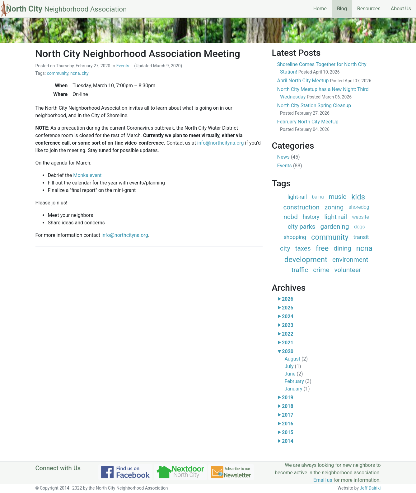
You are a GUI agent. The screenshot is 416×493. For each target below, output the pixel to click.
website (360, 217)
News (288, 157)
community (57, 73)
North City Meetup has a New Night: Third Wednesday (323, 93)
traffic (300, 270)
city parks (301, 226)
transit (361, 237)
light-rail (297, 197)
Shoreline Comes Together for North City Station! (322, 68)
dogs (359, 227)
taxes (303, 248)
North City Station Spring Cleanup (314, 109)
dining (342, 248)
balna (318, 197)
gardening (334, 226)
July (293, 366)
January (297, 389)
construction (301, 207)
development (305, 259)
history (311, 217)
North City (66, 8)
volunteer (347, 270)
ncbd (290, 217)
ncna (75, 73)
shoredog (359, 207)
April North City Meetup (324, 81)
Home (320, 9)
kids (358, 197)
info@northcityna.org (220, 143)
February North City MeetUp (308, 125)
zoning (334, 207)
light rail (335, 217)
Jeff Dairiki (370, 488)
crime (321, 270)
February (298, 381)
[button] (279, 299)
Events (122, 65)
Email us (322, 480)
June (294, 374)
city (85, 73)
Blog (344, 8)
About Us (401, 9)
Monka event (87, 175)
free (322, 248)
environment (350, 259)
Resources (369, 9)
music (337, 196)
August (296, 359)
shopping (294, 237)
